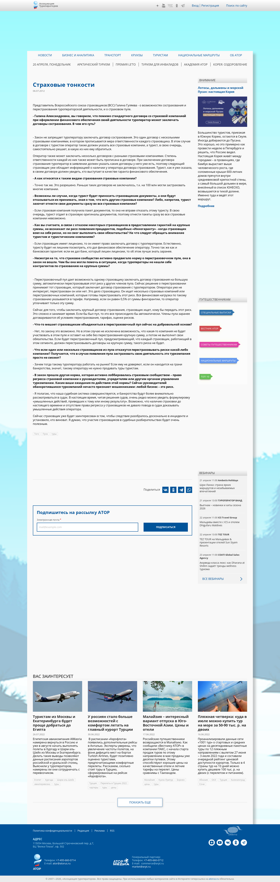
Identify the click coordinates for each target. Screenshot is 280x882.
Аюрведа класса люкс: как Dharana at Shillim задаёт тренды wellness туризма (222, 566)
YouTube (163, 6)
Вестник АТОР (209, 328)
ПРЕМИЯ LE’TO (126, 64)
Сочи (202, 784)
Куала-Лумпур (166, 779)
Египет (37, 779)
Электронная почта (48, 519)
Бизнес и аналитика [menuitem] (78, 55)
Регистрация (210, 5)
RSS (112, 830)
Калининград (238, 779)
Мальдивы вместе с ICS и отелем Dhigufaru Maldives (219, 523)
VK (170, 5)
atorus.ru (214, 878)
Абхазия (203, 779)
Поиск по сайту (236, 5)
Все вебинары (213, 579)
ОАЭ (214, 779)
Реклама (99, 830)
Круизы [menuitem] (137, 55)
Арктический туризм (93, 64)
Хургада (49, 779)
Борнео (180, 779)
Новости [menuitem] (45, 55)
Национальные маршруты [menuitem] (199, 55)
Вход (195, 5)
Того (36, 433)
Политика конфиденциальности (52, 830)
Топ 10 (205, 376)
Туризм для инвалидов (159, 64)
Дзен (157, 5)
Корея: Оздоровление (230, 64)
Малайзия (149, 779)
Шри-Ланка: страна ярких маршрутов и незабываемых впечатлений (217, 488)
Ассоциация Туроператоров (48, 4)
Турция (93, 783)
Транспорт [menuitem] (112, 55)
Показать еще (140, 802)
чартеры (93, 787)
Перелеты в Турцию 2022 (114, 783)
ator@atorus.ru (62, 863)
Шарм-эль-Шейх (65, 779)
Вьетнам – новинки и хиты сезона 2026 (220, 506)
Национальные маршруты (218, 360)
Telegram (183, 5)
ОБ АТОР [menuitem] (236, 55)
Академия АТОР (196, 64)
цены (113, 787)
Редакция (83, 830)
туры (54, 433)
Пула (45, 433)
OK (177, 5)
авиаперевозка (42, 784)
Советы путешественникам (219, 344)
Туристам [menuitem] (160, 55)
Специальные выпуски (216, 312)
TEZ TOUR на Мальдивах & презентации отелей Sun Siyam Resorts (219, 542)
